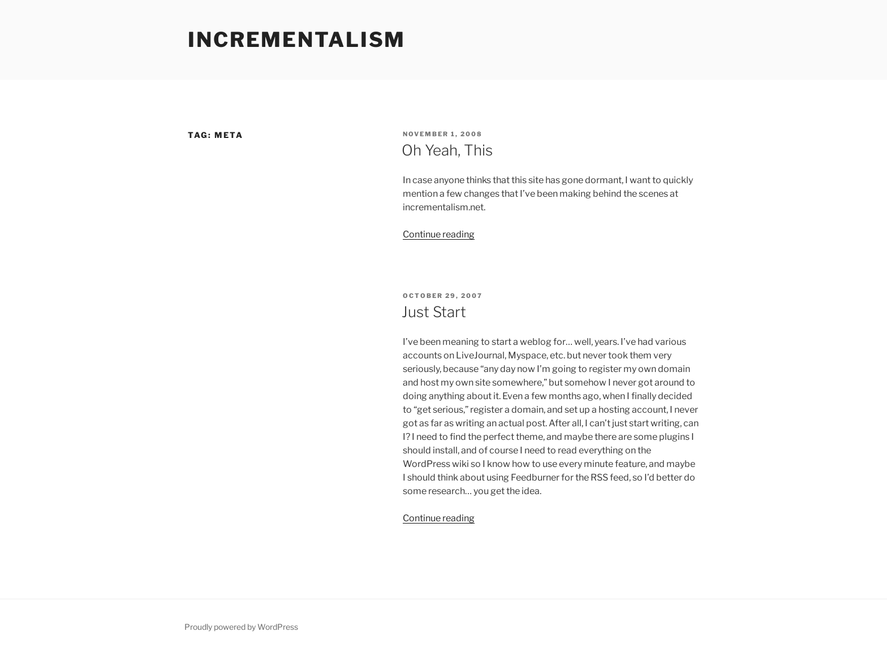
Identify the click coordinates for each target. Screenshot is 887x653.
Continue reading (439, 234)
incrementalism (297, 39)
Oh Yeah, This (447, 150)
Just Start (434, 312)
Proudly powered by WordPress (241, 627)
